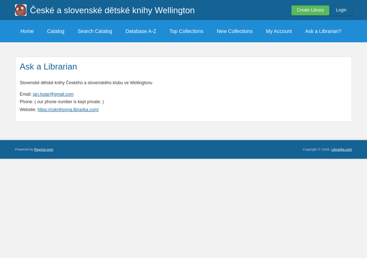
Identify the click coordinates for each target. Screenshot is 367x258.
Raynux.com (43, 149)
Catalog (55, 31)
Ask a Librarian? (323, 31)
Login (341, 10)
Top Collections (187, 31)
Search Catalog (95, 31)
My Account (279, 31)
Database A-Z (140, 31)
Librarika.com (341, 149)
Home (27, 31)
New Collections (235, 31)
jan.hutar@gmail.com (53, 94)
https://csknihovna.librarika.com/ (68, 109)
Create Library (310, 10)
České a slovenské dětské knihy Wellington (112, 10)
